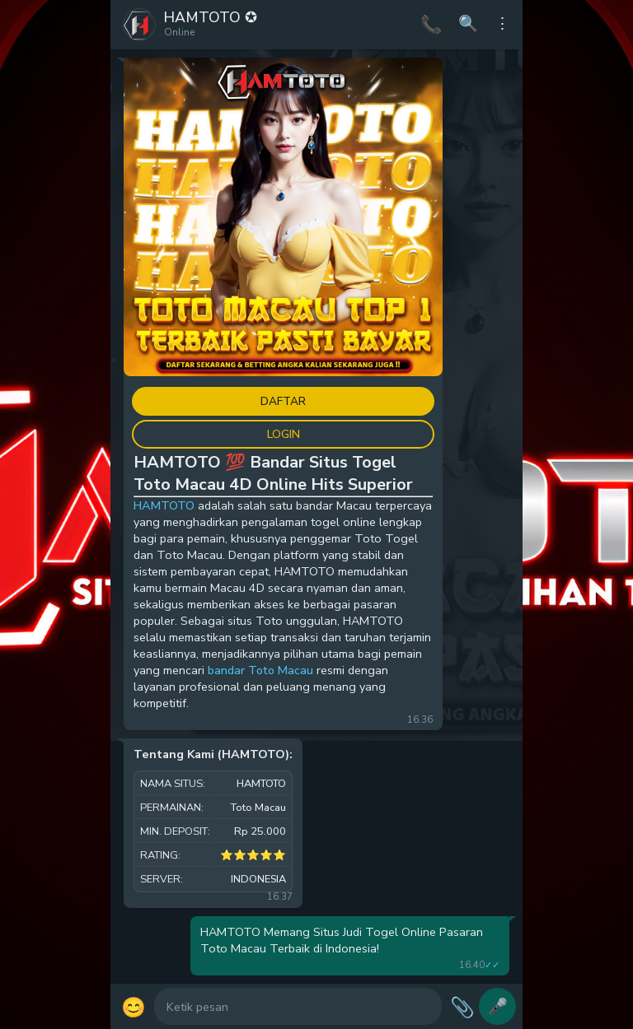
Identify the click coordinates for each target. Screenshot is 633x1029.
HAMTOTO (164, 505)
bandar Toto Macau (260, 670)
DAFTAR (283, 401)
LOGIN (283, 434)
